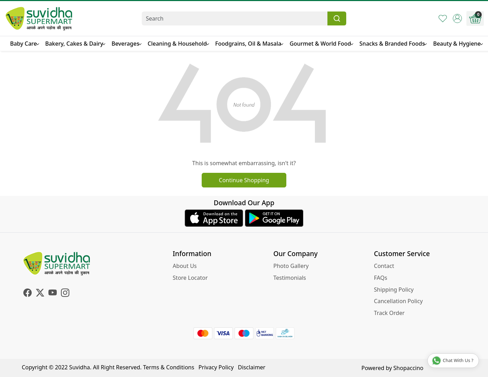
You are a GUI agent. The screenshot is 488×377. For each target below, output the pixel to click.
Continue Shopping (244, 180)
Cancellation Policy (398, 301)
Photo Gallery (291, 266)
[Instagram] (65, 293)
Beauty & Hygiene (457, 43)
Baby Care (24, 43)
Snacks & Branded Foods (393, 43)
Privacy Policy (216, 367)
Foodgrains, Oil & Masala (249, 43)
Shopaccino (408, 368)
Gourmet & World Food (321, 43)
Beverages (126, 43)
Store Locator (190, 278)
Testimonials (289, 278)
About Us (185, 266)
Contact (384, 266)
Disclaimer (251, 367)
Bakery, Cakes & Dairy (75, 43)
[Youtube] (52, 293)
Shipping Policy (394, 289)
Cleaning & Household (178, 43)
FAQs (380, 278)
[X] (40, 293)
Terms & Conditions (168, 367)
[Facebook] (27, 293)
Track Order (389, 313)
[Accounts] (457, 18)
